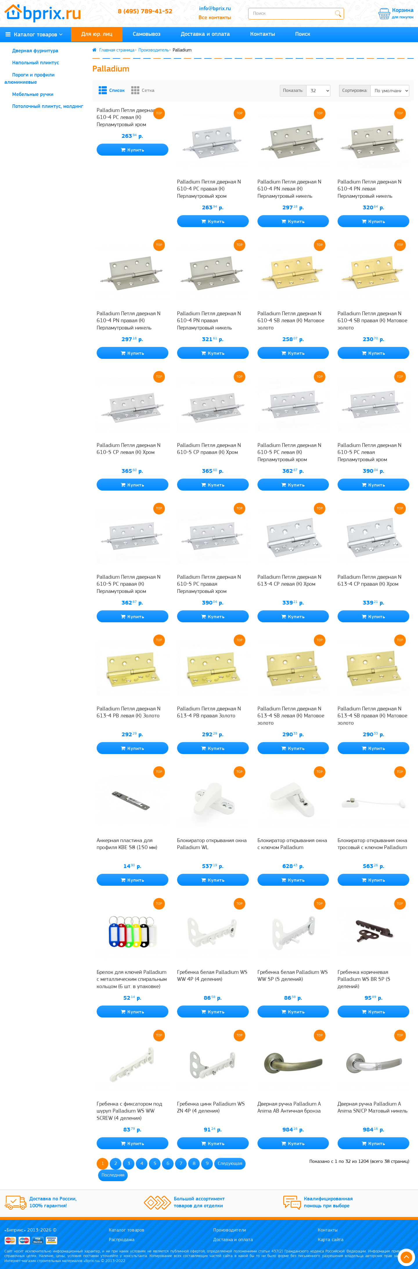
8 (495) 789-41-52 (145, 13)
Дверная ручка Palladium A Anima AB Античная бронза (289, 1108)
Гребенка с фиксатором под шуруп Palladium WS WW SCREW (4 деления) (129, 1112)
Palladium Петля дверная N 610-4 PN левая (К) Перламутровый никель (289, 190)
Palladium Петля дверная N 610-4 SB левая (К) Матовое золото (290, 321)
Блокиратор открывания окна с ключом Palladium (292, 845)
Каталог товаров (128, 1229)
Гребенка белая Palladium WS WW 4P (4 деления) (212, 976)
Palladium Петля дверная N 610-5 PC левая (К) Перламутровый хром (289, 453)
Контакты (262, 35)
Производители (230, 1229)
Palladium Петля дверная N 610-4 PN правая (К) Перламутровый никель (129, 321)
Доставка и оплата (205, 35)
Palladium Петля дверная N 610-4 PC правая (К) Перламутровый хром (209, 190)
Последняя (113, 1175)
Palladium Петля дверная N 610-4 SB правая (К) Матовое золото (372, 321)
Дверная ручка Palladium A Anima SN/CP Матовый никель (373, 1108)
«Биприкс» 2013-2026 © (31, 1229)
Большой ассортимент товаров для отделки (202, 1203)
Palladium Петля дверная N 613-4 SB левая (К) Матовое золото (290, 717)
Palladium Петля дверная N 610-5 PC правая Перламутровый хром (209, 585)
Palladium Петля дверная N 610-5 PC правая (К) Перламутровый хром (129, 585)
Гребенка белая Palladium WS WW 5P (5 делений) (292, 976)
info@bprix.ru (214, 9)
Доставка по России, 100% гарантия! (55, 1203)
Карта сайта (331, 1239)
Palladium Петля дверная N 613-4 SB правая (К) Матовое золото (372, 717)
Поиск (302, 35)
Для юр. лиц (96, 35)
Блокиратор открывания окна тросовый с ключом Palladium (372, 845)
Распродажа (123, 1239)
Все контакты (214, 18)
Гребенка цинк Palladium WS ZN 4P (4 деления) (211, 1108)
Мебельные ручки (32, 95)
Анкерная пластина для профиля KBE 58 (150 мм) (127, 845)
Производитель (153, 50)
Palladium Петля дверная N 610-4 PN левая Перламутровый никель (369, 190)
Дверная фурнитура (35, 51)
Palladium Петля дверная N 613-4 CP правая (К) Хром (369, 581)
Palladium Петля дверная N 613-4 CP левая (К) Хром (289, 581)
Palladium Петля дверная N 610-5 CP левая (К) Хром (129, 449)
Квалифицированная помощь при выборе (331, 1203)
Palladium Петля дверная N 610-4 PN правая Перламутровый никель (209, 321)
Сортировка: (354, 91)
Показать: (293, 91)
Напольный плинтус (35, 63)
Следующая (230, 1164)
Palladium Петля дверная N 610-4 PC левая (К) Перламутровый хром (129, 190)
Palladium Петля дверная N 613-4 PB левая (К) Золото (129, 713)
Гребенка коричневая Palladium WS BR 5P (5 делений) (364, 980)
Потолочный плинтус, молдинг (47, 107)
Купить (132, 222)
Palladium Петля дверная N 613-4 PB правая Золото (209, 713)
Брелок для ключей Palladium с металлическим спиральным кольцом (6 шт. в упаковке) (132, 980)
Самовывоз (147, 35)
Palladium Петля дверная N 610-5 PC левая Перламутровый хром (369, 453)
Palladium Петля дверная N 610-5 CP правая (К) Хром (209, 449)
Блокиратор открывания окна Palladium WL (212, 845)
